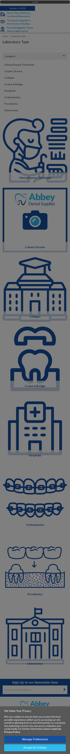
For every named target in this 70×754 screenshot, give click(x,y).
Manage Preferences (35, 739)
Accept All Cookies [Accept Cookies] (35, 747)
